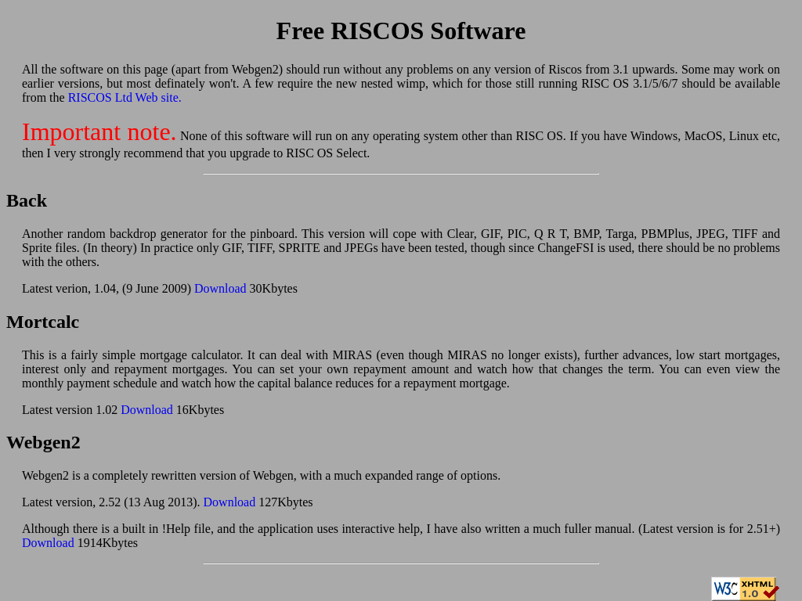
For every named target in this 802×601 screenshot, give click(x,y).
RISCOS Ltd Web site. (125, 97)
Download (220, 288)
